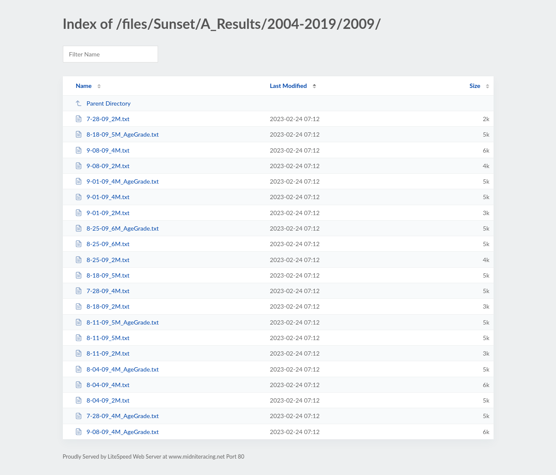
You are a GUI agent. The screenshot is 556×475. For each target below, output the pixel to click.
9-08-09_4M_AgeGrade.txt (117, 431)
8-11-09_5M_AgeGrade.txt (117, 322)
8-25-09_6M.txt (102, 243)
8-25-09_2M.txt (102, 259)
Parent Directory (103, 103)
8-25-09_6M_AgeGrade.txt (117, 228)
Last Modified (288, 85)
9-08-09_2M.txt (102, 165)
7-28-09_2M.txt (102, 118)
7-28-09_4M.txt (102, 290)
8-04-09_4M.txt (102, 384)
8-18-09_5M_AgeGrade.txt (117, 134)
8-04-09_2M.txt (102, 400)
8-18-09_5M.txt (102, 275)
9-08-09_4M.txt (102, 150)
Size (474, 85)
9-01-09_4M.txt (102, 196)
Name (84, 85)
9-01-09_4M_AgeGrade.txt (117, 181)
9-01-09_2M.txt (102, 212)
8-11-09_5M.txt (102, 337)
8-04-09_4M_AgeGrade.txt (117, 369)
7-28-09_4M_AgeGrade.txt (117, 415)
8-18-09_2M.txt (102, 306)
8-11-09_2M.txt (102, 353)
